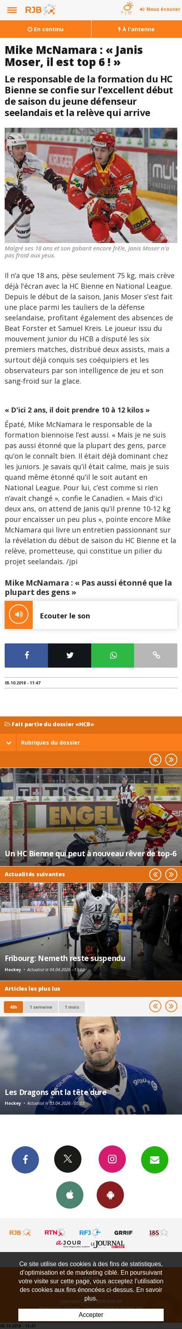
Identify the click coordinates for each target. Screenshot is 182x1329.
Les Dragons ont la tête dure (56, 1092)
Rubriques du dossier (43, 742)
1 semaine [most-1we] (41, 1007)
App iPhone (69, 1194)
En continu (46, 29)
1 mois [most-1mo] (72, 1007)
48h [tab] (13, 1007)
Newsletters (154, 1159)
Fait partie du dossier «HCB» (49, 724)
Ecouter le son (47, 615)
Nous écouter (163, 9)
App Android (110, 1194)
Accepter (91, 1314)
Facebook (25, 1159)
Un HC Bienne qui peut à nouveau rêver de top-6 (91, 853)
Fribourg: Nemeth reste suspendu (65, 958)
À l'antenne (136, 29)
